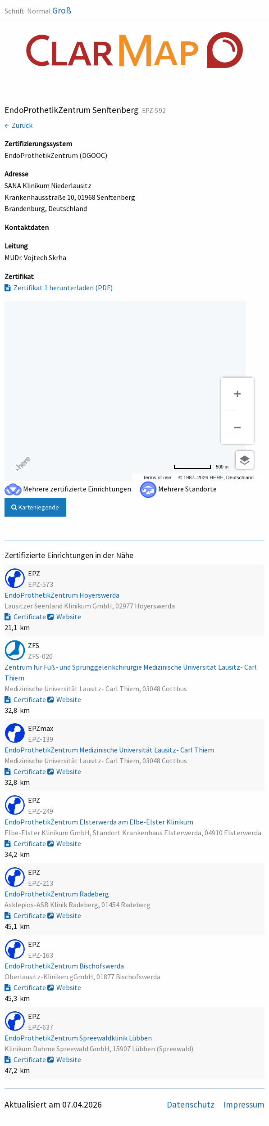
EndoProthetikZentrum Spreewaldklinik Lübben (79, 1037)
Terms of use (157, 477)
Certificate (26, 616)
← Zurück (18, 125)
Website (64, 616)
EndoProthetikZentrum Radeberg (57, 893)
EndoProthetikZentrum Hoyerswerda (63, 594)
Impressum (243, 1104)
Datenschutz (191, 1104)
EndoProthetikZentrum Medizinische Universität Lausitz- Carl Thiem (110, 749)
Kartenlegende (35, 507)
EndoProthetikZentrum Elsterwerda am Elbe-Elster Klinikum (100, 821)
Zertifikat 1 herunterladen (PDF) (59, 287)
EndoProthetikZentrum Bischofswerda (65, 965)
